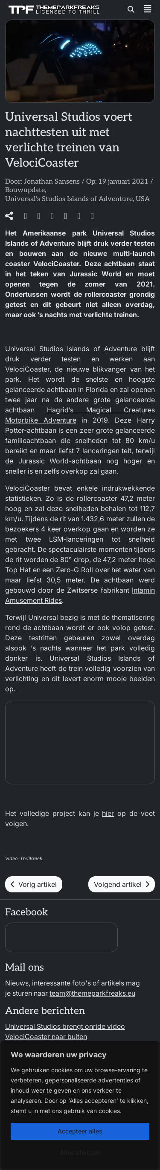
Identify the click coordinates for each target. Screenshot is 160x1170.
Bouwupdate (25, 190)
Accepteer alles (80, 1131)
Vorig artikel (34, 884)
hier (108, 813)
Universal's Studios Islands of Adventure (69, 199)
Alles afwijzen (80, 1152)
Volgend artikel (121, 884)
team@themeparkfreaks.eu (92, 993)
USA (143, 199)
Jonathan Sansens (52, 182)
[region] (80, 1105)
